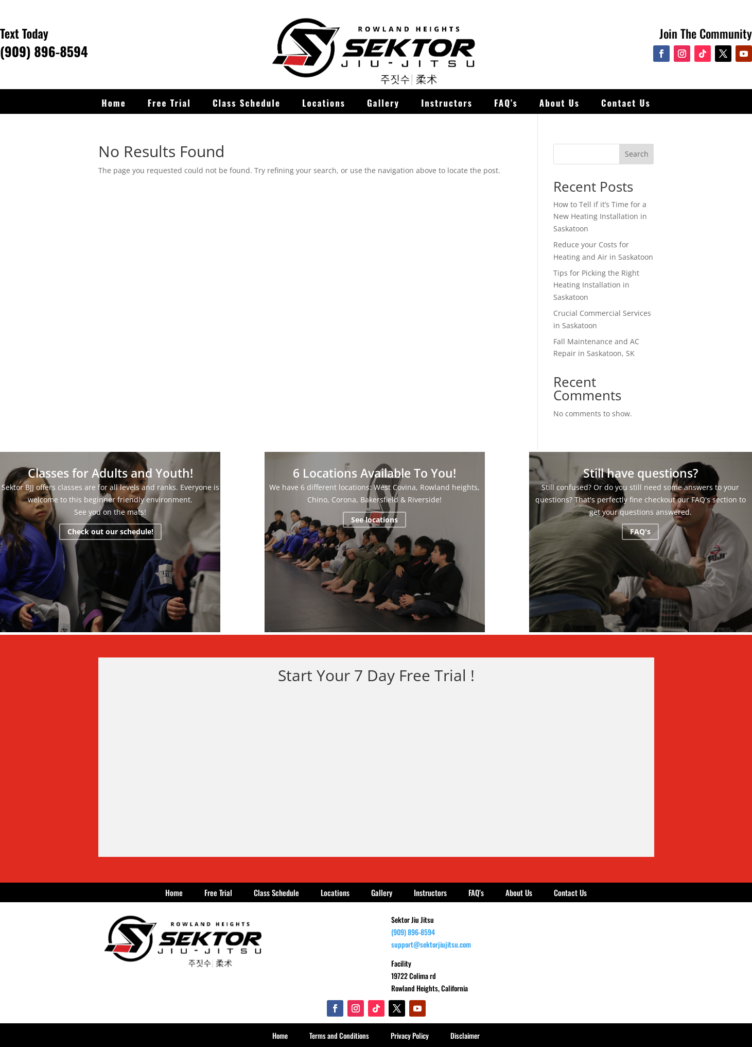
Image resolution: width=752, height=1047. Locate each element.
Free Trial (169, 102)
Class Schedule (247, 102)
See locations (374, 520)
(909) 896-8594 (44, 51)
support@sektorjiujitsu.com (431, 944)
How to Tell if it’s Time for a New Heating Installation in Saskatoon (600, 216)
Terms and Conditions (339, 1035)
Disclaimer (465, 1035)
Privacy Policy (410, 1035)
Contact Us (626, 102)
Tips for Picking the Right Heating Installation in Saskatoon (596, 285)
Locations (323, 102)
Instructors (447, 102)
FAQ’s (506, 102)
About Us (559, 102)
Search (637, 154)
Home (113, 102)
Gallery (383, 102)
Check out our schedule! (110, 531)
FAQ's (640, 531)
